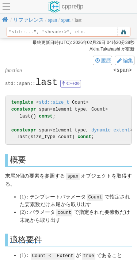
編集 (124, 60)
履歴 (102, 60)
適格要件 (26, 238)
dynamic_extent (110, 130)
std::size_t (54, 102)
